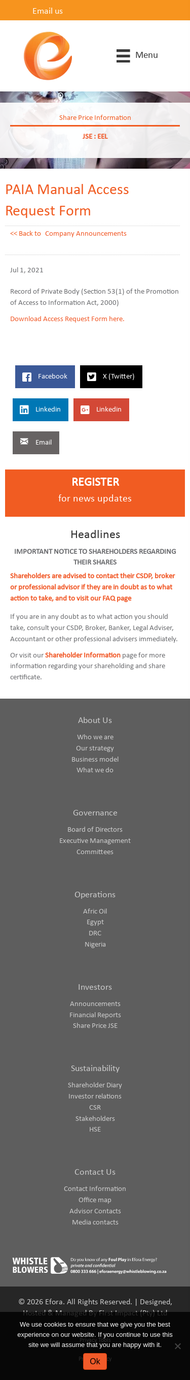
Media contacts (95, 1223)
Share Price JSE (95, 1026)
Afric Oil (95, 912)
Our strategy (95, 748)
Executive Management (95, 841)
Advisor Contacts (95, 1211)
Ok (95, 1361)
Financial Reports (95, 1015)
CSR (95, 1108)
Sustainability (95, 1069)
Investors (95, 987)
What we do (95, 770)
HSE (95, 1130)
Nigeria (95, 945)
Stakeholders (95, 1119)
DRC (95, 933)
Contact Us (95, 1172)
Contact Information (95, 1189)
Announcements (95, 1004)
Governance (95, 813)
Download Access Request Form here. (67, 319)
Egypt (95, 922)
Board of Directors (95, 830)
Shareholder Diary (95, 1085)
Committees (95, 852)
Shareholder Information (83, 656)
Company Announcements (86, 234)
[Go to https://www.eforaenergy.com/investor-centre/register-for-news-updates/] (95, 493)
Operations (95, 895)
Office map (95, 1200)
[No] (177, 1346)
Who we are (95, 737)
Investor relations (95, 1097)
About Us (95, 721)
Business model (95, 760)
